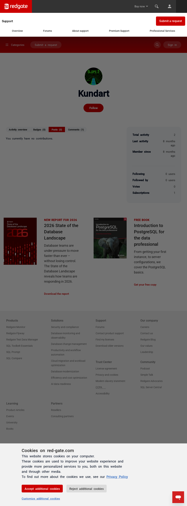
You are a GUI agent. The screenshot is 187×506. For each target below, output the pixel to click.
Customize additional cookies (41, 498)
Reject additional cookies (86, 488)
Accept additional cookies (42, 488)
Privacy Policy (117, 476)
